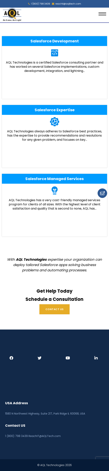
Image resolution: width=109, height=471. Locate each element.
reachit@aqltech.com (66, 4)
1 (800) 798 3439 (39, 4)
